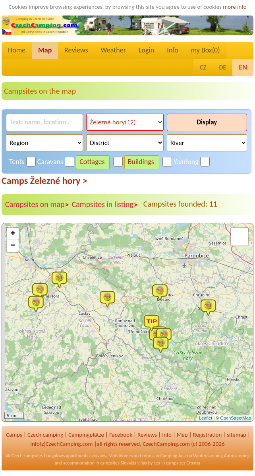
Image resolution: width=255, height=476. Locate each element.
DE (222, 67)
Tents (17, 161)
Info (172, 50)
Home (16, 50)
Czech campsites (27, 456)
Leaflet (205, 418)
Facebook (120, 434)
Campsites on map (37, 204)
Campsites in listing (104, 204)
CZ (203, 67)
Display (207, 122)
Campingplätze (86, 434)
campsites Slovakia (118, 463)
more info (234, 6)
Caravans (50, 161)
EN (243, 67)
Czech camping (45, 434)
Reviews (76, 50)
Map (45, 50)
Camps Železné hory (44, 180)
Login (146, 50)
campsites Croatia (183, 463)
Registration (207, 434)
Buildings (141, 161)
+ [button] (12, 234)
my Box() (205, 50)
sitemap (236, 434)
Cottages (91, 161)
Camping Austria (176, 456)
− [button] (12, 246)
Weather (113, 50)
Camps (14, 434)
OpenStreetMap (235, 418)
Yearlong (186, 161)
